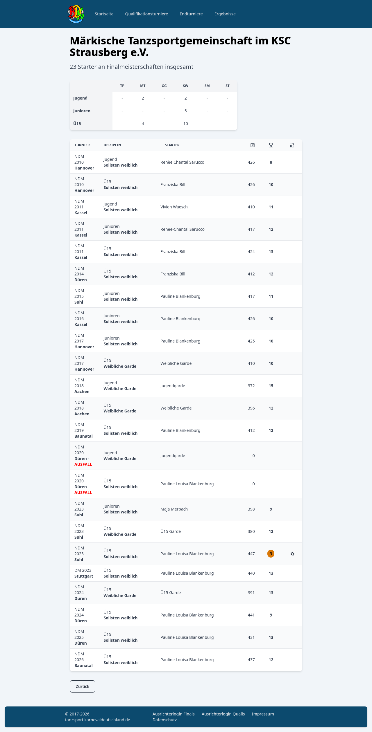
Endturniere (191, 14)
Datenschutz (165, 719)
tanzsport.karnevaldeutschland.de (97, 719)
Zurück (82, 686)
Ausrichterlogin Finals (174, 714)
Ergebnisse (225, 14)
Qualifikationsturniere (146, 14)
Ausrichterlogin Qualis (223, 714)
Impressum (263, 714)
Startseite (104, 14)
